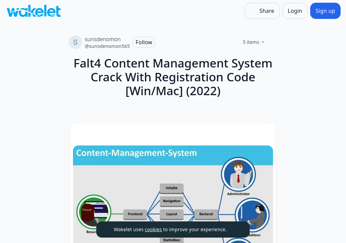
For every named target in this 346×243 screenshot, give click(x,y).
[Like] (272, 42)
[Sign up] (325, 11)
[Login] (295, 11)
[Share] (262, 11)
